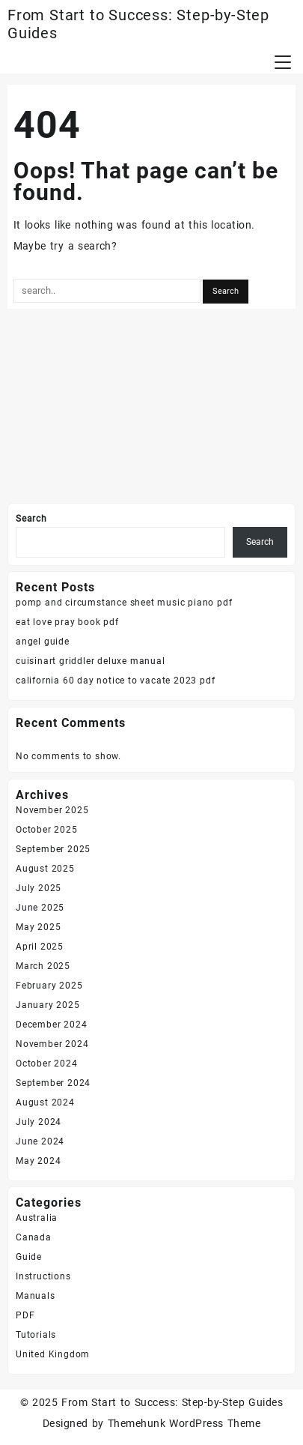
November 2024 (52, 1044)
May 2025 (38, 927)
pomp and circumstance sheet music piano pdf (124, 602)
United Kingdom (53, 1354)
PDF (25, 1315)
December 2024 (51, 1024)
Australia (37, 1218)
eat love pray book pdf (67, 622)
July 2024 (38, 1122)
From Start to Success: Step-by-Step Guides (172, 1402)
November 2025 (52, 810)
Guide (29, 1257)
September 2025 (53, 849)
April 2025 (40, 946)
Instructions (43, 1276)
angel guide (43, 641)
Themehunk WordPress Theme (184, 1423)
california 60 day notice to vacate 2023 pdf (115, 680)
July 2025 (38, 888)
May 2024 (38, 1161)
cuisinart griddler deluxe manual (90, 661)
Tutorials (36, 1335)
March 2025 (43, 966)
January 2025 (48, 1005)
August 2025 (45, 868)
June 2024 (40, 1141)
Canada (34, 1237)
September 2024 (53, 1083)
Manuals (35, 1296)
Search (31, 518)
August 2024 (45, 1102)
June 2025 (40, 907)
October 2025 (47, 829)
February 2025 (49, 985)
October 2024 (47, 1063)
